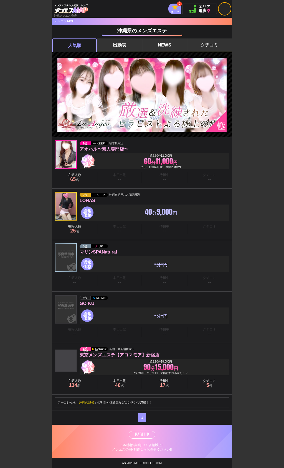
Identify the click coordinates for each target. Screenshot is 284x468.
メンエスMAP (64, 21)
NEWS (164, 45)
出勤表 (119, 45)
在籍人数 (74, 177)
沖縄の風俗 (86, 402)
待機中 (164, 383)
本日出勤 (119, 383)
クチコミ (209, 45)
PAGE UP (142, 434)
